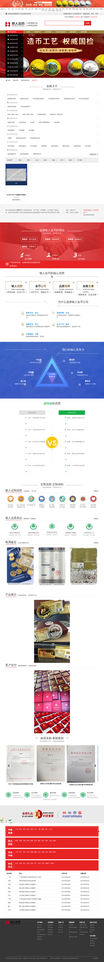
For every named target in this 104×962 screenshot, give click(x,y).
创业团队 (39, 937)
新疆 (90, 9)
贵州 (63, 9)
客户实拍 (60, 932)
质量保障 (84, 32)
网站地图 (92, 945)
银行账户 (92, 940)
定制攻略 (50, 925)
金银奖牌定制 (12, 43)
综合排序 (10, 160)
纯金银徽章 (11, 130)
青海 (87, 9)
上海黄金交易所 (83, 932)
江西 (39, 9)
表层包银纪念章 (35, 138)
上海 (12, 9)
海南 (22, 9)
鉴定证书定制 (12, 67)
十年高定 (60, 925)
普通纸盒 (44, 146)
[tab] (52, 831)
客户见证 (60, 927)
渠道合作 (50, 934)
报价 (92, 13)
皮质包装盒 (77, 146)
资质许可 (37, 32)
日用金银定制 (12, 71)
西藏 (73, 9)
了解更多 (96, 491)
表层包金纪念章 (21, 138)
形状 (46, 160)
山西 (94, 9)
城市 (79, 160)
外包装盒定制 (12, 59)
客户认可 (60, 929)
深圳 (19, 9)
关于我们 (31, 35)
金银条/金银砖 (12, 106)
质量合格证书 (37, 154)
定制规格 (50, 932)
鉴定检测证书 (12, 154)
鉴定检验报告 (24, 154)
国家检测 (73, 32)
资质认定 (39, 927)
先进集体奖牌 (41, 114)
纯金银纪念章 (12, 98)
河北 (97, 9)
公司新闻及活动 (41, 934)
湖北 (53, 9)
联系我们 (39, 939)
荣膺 (38, 932)
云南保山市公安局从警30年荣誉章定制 (81, 784)
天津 (43, 10)
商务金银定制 (12, 75)
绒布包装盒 (54, 146)
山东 (46, 9)
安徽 (43, 9)
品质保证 (71, 925)
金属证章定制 (12, 55)
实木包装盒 (11, 146)
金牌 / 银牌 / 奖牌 (27, 114)
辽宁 (46, 10)
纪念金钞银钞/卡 (26, 106)
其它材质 (88, 146)
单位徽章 (31, 130)
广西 (26, 9)
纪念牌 (32, 122)
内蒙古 (101, 9)
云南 (60, 9)
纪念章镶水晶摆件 (38, 98)
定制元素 (50, 927)
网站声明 (92, 943)
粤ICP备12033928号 (55, 958)
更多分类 (94, 154)
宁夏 (84, 9)
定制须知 (92, 925)
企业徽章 (21, 130)
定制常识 (92, 927)
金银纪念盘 (11, 122)
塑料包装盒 (65, 146)
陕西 (77, 9)
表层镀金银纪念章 (69, 98)
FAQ (91, 932)
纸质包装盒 (22, 146)
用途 (29, 160)
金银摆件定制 (12, 47)
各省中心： (4, 9)
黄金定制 (11, 32)
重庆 (70, 9)
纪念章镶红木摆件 (53, 98)
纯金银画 (57, 122)
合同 (96, 13)
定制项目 (48, 32)
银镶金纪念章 (24, 98)
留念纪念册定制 (84, 98)
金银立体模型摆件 (44, 122)
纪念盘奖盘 (22, 122)
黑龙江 (53, 10)
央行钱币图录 (93, 938)
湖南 (50, 9)
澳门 (61, 10)
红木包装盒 (33, 146)
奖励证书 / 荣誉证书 (56, 114)
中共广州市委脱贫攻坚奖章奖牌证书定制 (20, 784)
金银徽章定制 (12, 51)
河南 (56, 9)
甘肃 (80, 9)
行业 (37, 160)
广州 (16, 9)
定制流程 (50, 929)
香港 (57, 10)
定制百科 (92, 929)
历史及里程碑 (60, 32)
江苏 (29, 9)
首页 (28, 32)
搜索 (87, 23)
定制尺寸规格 (83, 925)
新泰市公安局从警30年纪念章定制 (50, 783)
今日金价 (81, 934)
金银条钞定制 (12, 39)
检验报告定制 (12, 63)
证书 (63, 160)
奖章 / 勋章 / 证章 (13, 114)
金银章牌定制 (12, 35)
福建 (36, 9)
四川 (67, 9)
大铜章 (10, 138)
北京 (9, 9)
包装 (54, 160)
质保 (71, 160)
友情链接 (96, 958)
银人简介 (39, 925)
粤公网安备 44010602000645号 (70, 958)
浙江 (32, 9)
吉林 (49, 10)
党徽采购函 (86, 13)
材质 (21, 160)
